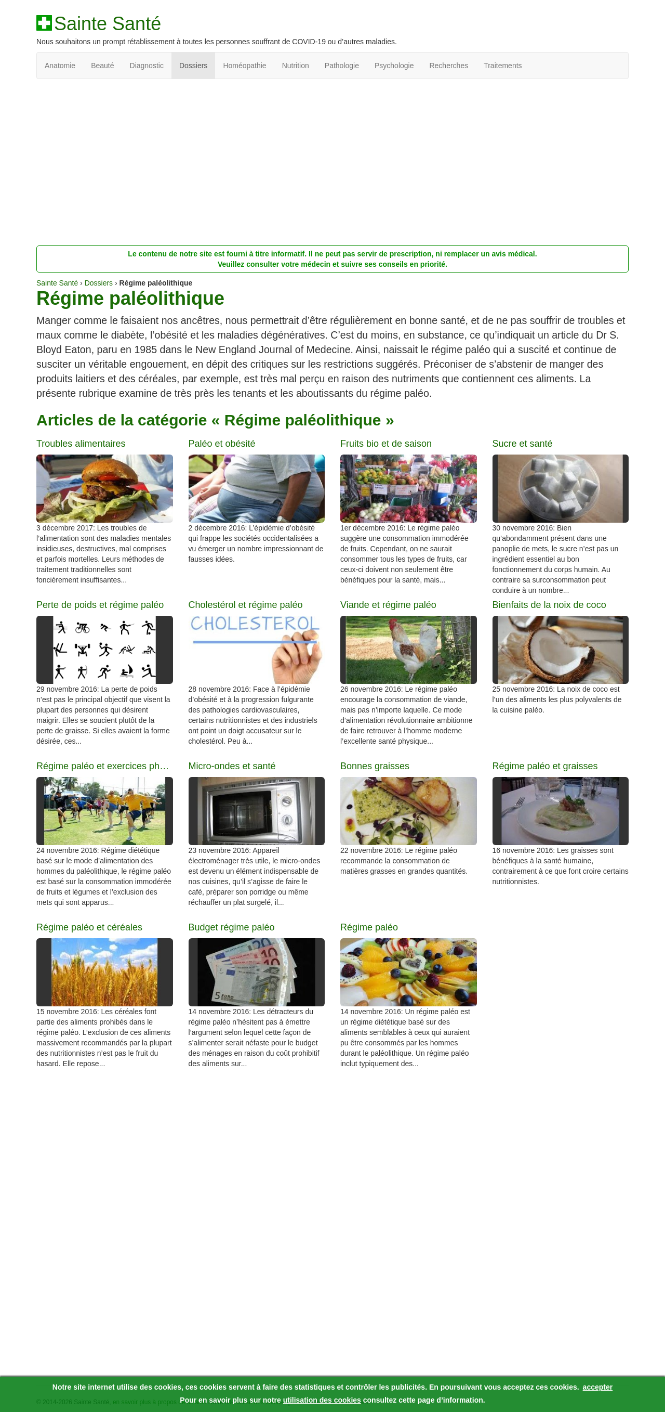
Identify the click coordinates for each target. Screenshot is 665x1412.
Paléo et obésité (222, 444)
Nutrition (295, 65)
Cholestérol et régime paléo (246, 605)
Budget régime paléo (232, 927)
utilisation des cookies (322, 1400)
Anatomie (60, 65)
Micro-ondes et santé (232, 766)
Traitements (503, 65)
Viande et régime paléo (388, 605)
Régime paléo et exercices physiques (104, 766)
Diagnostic (147, 65)
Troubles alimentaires (80, 444)
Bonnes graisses (374, 766)
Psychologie (394, 65)
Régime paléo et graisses (545, 766)
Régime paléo (369, 927)
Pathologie (342, 65)
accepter (598, 1387)
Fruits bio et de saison (386, 444)
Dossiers (193, 65)
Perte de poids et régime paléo (100, 605)
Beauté (102, 65)
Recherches (448, 65)
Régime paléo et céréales (89, 927)
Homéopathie (244, 65)
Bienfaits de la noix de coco (549, 605)
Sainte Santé (107, 24)
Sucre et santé (523, 444)
